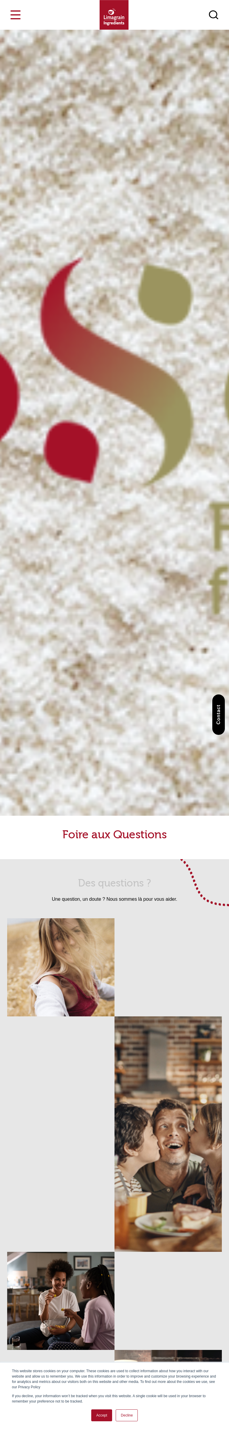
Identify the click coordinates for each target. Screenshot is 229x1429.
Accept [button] (101, 1415)
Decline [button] (127, 1415)
